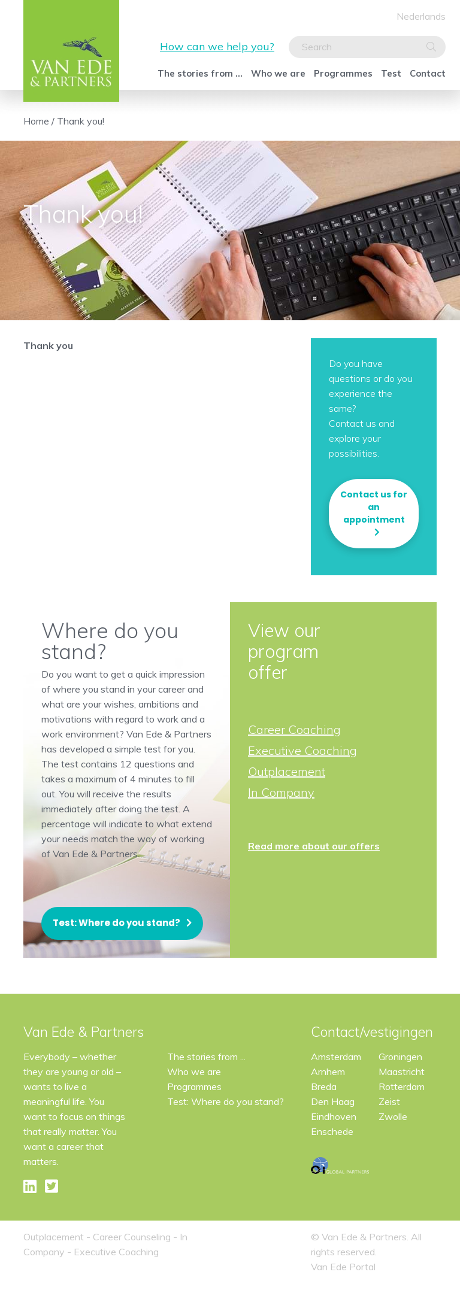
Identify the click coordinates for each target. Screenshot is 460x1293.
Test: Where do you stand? (116, 922)
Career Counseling (132, 1237)
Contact (428, 73)
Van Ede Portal (343, 1267)
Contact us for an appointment (373, 507)
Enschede (332, 1131)
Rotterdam (402, 1086)
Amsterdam (336, 1057)
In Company (281, 792)
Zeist (389, 1101)
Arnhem (328, 1072)
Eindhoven (333, 1116)
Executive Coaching (302, 750)
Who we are (278, 73)
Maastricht (402, 1072)
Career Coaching (294, 729)
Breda (324, 1086)
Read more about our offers (314, 846)
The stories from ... (200, 73)
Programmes (343, 73)
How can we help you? (217, 46)
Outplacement (286, 771)
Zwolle (393, 1116)
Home (36, 121)
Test (391, 73)
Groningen (400, 1057)
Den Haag (333, 1101)
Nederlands (421, 16)
